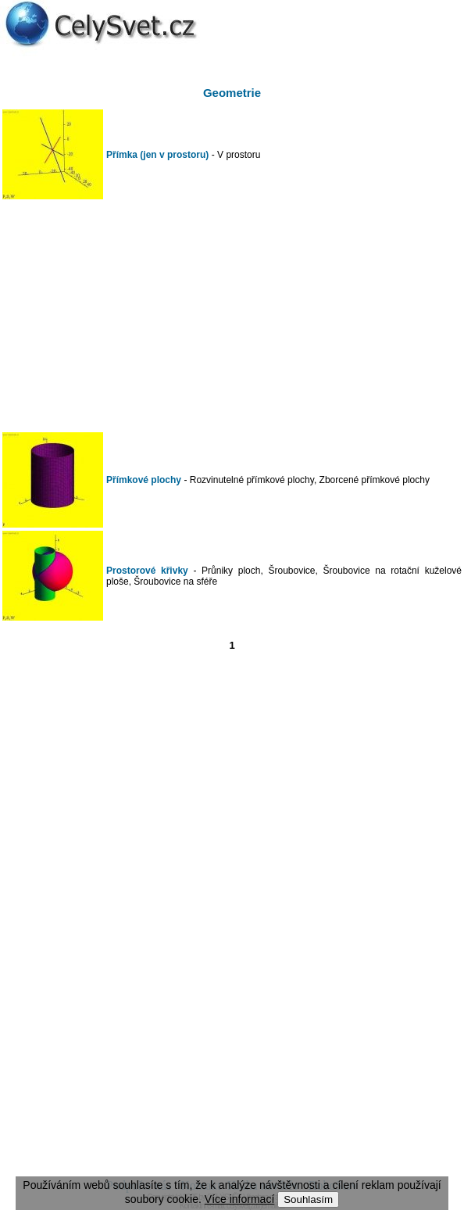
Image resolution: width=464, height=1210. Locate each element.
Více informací (239, 1199)
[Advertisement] (232, 315)
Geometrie (232, 92)
